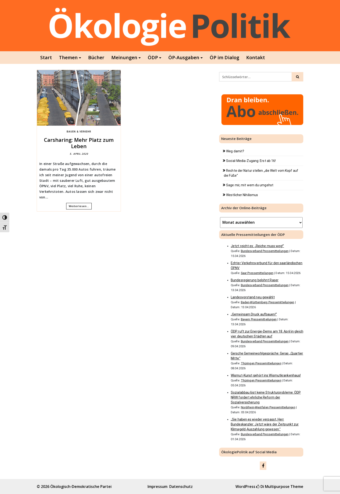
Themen (68, 57)
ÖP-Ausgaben (183, 57)
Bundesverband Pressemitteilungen (265, 251)
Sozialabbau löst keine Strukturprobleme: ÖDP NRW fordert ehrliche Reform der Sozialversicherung (266, 397)
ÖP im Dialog (224, 57)
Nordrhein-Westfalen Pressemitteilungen (268, 407)
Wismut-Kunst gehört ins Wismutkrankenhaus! (266, 375)
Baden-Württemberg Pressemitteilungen (267, 302)
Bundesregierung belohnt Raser (255, 280)
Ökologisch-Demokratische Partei (81, 486)
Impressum (157, 486)
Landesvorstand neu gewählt (253, 297)
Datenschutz (181, 486)
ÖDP (153, 57)
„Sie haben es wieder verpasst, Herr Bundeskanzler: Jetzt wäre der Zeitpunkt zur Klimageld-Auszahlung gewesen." (265, 424)
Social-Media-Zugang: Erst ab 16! (251, 161)
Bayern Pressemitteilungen (259, 319)
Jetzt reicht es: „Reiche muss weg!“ (257, 246)
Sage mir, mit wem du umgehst (249, 185)
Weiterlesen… (79, 206)
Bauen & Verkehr (79, 131)
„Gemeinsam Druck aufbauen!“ (254, 314)
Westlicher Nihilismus (242, 195)
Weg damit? (235, 151)
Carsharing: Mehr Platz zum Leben (79, 142)
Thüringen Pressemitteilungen (261, 363)
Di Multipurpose (272, 486)
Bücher (96, 57)
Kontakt (255, 57)
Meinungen (124, 57)
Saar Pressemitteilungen (257, 273)
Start (46, 57)
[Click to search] (297, 76)
